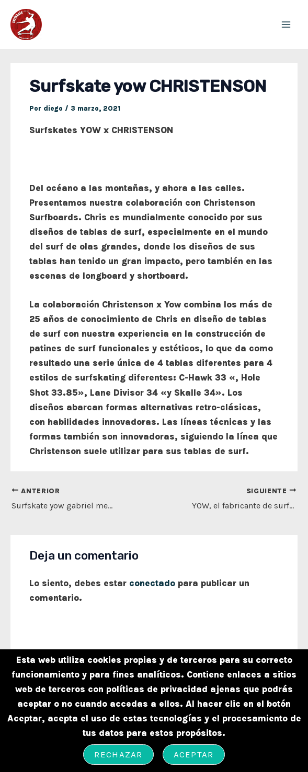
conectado (152, 583)
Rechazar (118, 754)
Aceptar (194, 754)
